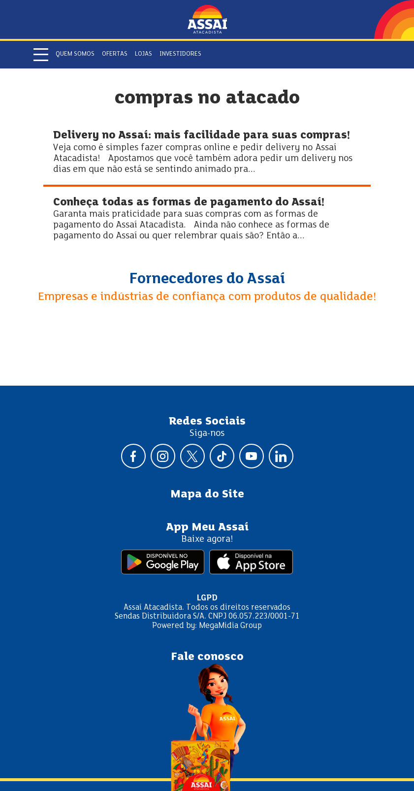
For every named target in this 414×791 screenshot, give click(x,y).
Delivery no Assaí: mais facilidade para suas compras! (201, 135)
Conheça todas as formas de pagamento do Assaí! (188, 202)
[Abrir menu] (40, 54)
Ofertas (114, 54)
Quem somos (75, 54)
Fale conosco (207, 657)
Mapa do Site (207, 494)
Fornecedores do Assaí (207, 279)
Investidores (180, 54)
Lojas (143, 54)
